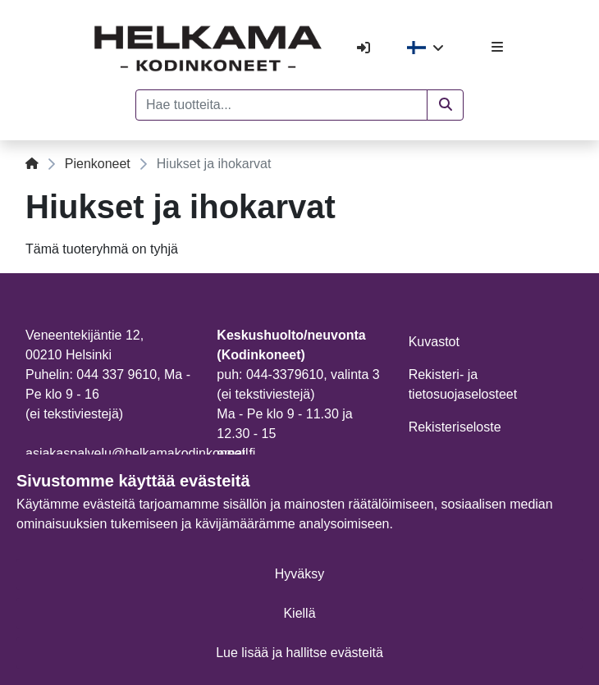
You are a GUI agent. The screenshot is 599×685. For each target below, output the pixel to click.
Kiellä (299, 613)
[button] (445, 105)
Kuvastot (434, 342)
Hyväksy (299, 574)
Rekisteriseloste (455, 427)
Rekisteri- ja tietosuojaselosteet (463, 384)
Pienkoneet (97, 164)
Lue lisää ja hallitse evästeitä (299, 653)
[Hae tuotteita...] (281, 105)
